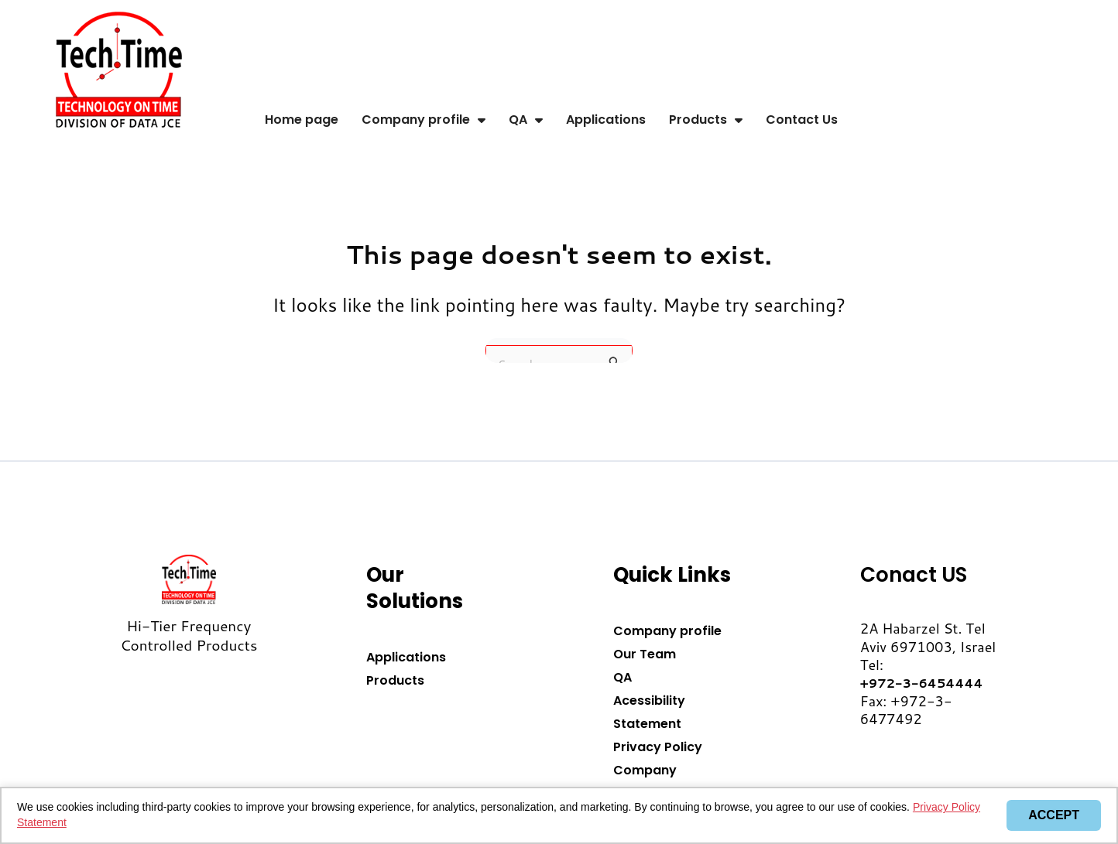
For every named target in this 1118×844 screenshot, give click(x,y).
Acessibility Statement (649, 712)
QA (526, 120)
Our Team (644, 654)
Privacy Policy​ (657, 747)
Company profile (423, 120)
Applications (606, 119)
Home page (301, 119)
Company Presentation (654, 781)
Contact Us (802, 119)
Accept (1053, 815)
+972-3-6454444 (921, 683)
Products (705, 120)
